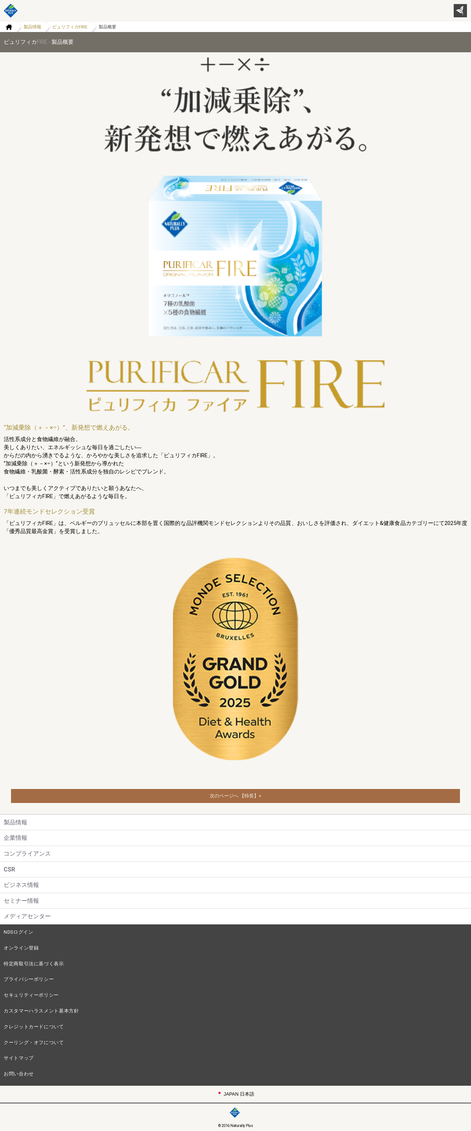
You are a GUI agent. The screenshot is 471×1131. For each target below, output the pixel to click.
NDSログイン (18, 932)
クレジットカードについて (34, 1026)
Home (6, 27)
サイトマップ (19, 1058)
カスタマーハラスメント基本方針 (41, 1011)
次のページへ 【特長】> (235, 796)
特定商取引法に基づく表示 (34, 963)
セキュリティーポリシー (31, 995)
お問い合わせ (19, 1074)
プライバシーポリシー (29, 979)
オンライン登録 (21, 948)
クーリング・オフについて (34, 1042)
